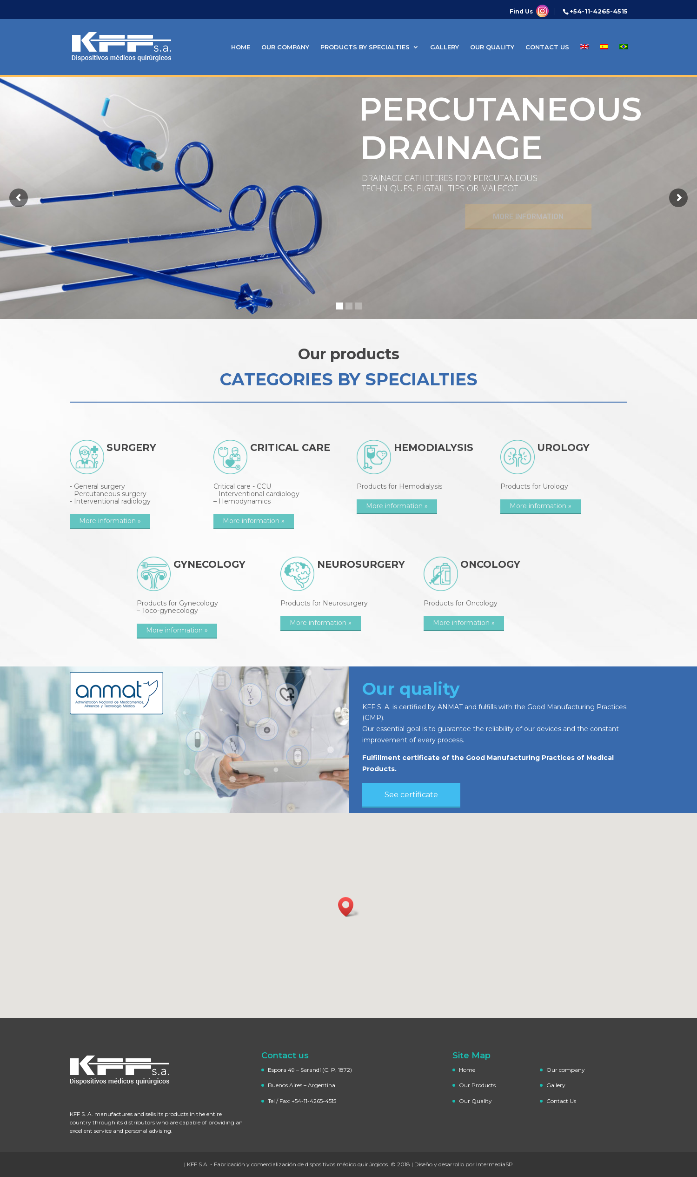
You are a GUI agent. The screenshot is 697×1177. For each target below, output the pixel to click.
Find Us (529, 11)
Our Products (477, 1085)
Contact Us (547, 47)
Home (240, 47)
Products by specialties (365, 47)
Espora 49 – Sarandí (294, 1069)
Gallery (444, 47)
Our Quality (492, 47)
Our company (285, 47)
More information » (110, 521)
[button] (348, 907)
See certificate (411, 794)
